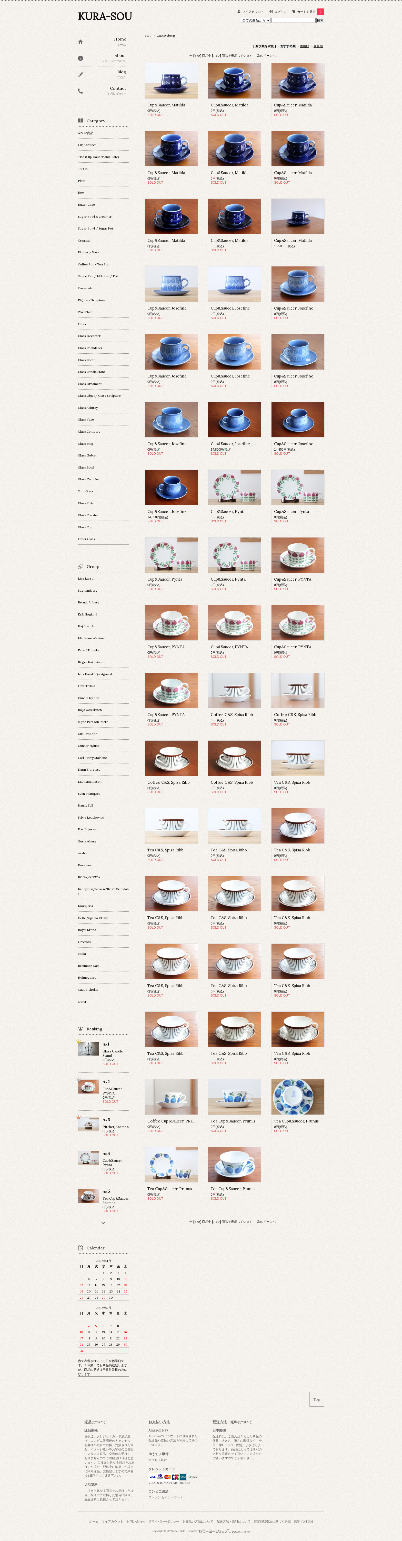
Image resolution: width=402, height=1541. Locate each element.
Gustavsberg (166, 35)
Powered (218, 1531)
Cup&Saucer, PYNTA (292, 579)
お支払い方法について (198, 1521)
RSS (297, 1521)
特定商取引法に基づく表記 (272, 1521)
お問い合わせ (136, 1521)
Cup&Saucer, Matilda (166, 105)
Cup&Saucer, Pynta (228, 511)
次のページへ (266, 55)
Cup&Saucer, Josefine (167, 308)
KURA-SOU (105, 16)
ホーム (93, 1521)
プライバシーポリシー (163, 1521)
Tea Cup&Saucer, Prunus (233, 1121)
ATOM (308, 1521)
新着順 (318, 46)
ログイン (280, 12)
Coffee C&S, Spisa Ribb (232, 714)
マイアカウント (253, 12)
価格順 (304, 46)
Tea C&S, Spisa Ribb (292, 782)
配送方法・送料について (233, 1521)
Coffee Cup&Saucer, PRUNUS (174, 1121)
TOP (148, 35)
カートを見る (310, 12)
